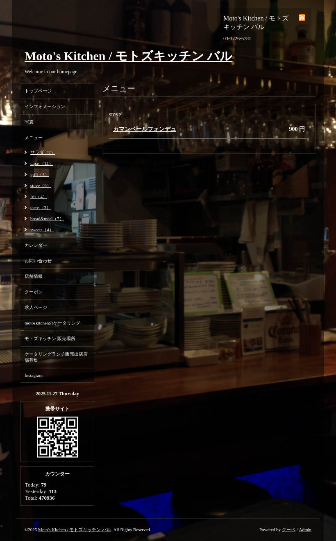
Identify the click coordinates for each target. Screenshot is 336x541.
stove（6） (40, 185)
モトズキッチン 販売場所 (50, 338)
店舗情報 (34, 276)
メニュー (34, 137)
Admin (305, 529)
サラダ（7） (42, 152)
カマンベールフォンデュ (144, 129)
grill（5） (39, 174)
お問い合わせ (38, 260)
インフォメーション (45, 106)
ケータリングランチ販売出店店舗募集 (56, 357)
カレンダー (36, 245)
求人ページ (36, 307)
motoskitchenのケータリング (52, 322)
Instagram (34, 375)
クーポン (34, 291)
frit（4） (38, 196)
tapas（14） (41, 163)
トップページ (38, 90)
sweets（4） (42, 229)
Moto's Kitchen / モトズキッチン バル (128, 56)
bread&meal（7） (47, 218)
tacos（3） (40, 207)
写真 (29, 121)
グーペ (288, 529)
